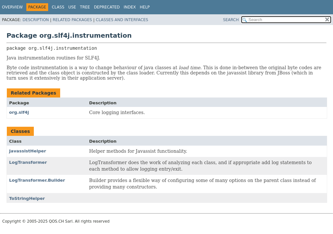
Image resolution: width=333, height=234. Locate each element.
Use (72, 7)
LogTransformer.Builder (37, 180)
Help (145, 7)
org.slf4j (19, 112)
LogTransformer (28, 162)
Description (35, 20)
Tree (85, 7)
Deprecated (107, 7)
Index (130, 7)
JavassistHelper (27, 151)
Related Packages (72, 20)
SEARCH (231, 20)
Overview (12, 7)
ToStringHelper (27, 198)
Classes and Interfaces (122, 20)
